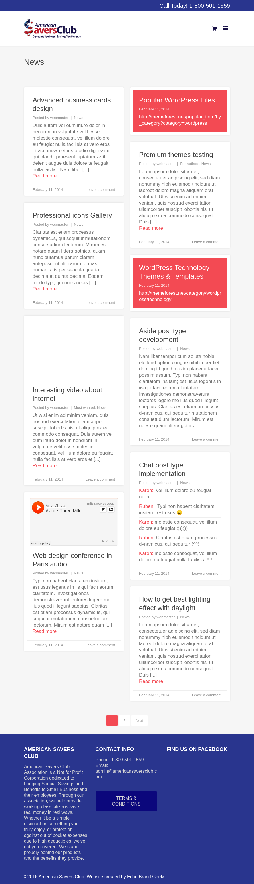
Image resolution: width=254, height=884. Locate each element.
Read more (45, 176)
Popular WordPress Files (177, 100)
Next (139, 721)
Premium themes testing (176, 154)
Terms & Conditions (126, 801)
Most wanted (84, 407)
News (78, 118)
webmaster (59, 118)
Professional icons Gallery (72, 215)
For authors (189, 164)
